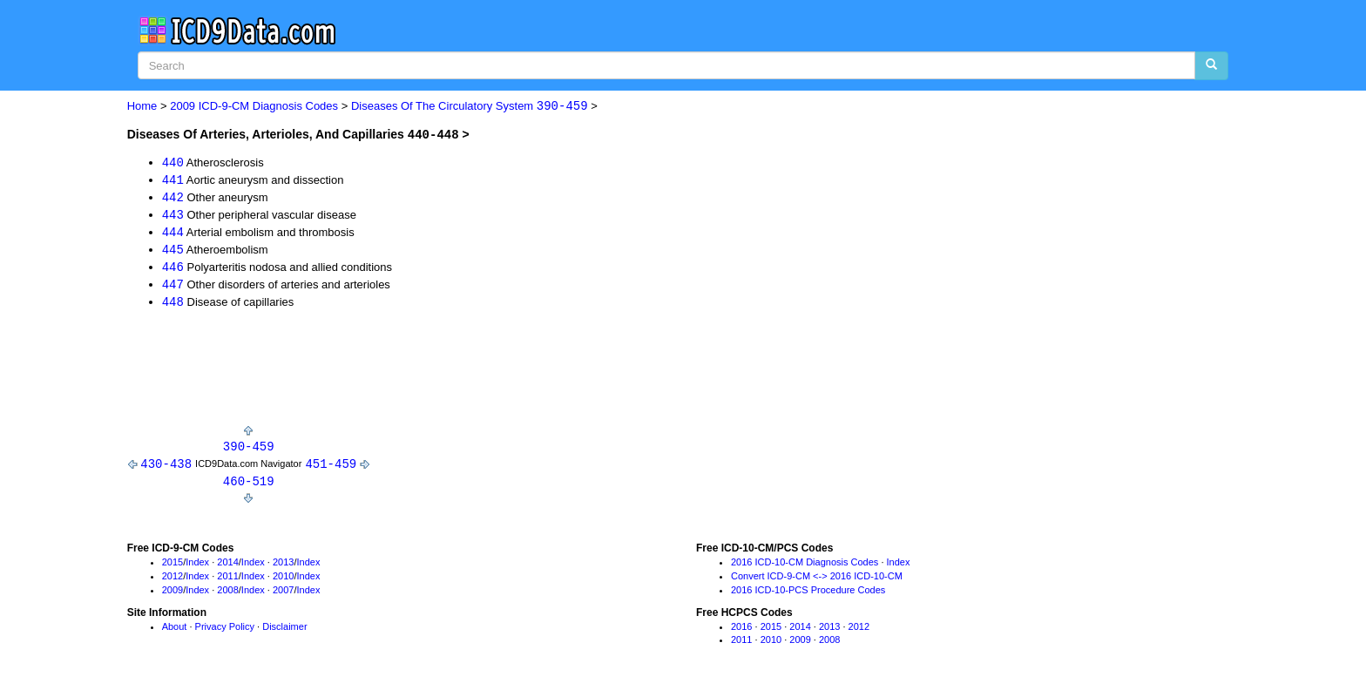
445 (173, 251)
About (174, 631)
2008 (227, 595)
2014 (227, 568)
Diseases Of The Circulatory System (469, 106)
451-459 (330, 468)
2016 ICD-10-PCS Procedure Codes (808, 595)
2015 (172, 568)
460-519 (248, 485)
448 (173, 305)
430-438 (166, 468)
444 (173, 233)
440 (173, 161)
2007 (283, 595)
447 (173, 287)
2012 (172, 581)
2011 (227, 581)
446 (173, 269)
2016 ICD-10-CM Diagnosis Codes (804, 568)
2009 (172, 595)
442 (173, 197)
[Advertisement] (444, 374)
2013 (283, 568)
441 (173, 180)
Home (142, 106)
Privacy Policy (224, 631)
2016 (741, 631)
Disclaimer (284, 631)
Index (197, 568)
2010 (283, 581)
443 (173, 215)
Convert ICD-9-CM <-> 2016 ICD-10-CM (817, 581)
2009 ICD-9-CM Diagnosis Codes (254, 106)
